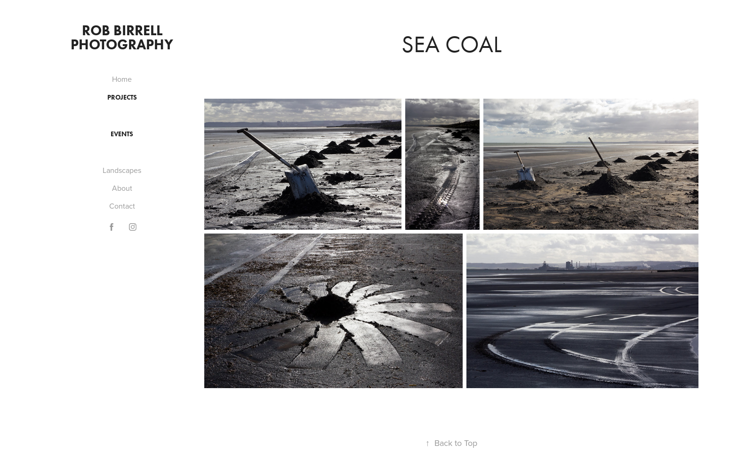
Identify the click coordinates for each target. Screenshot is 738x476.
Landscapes (122, 170)
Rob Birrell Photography (122, 37)
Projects (122, 97)
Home (122, 79)
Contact (122, 206)
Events (122, 134)
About (122, 188)
